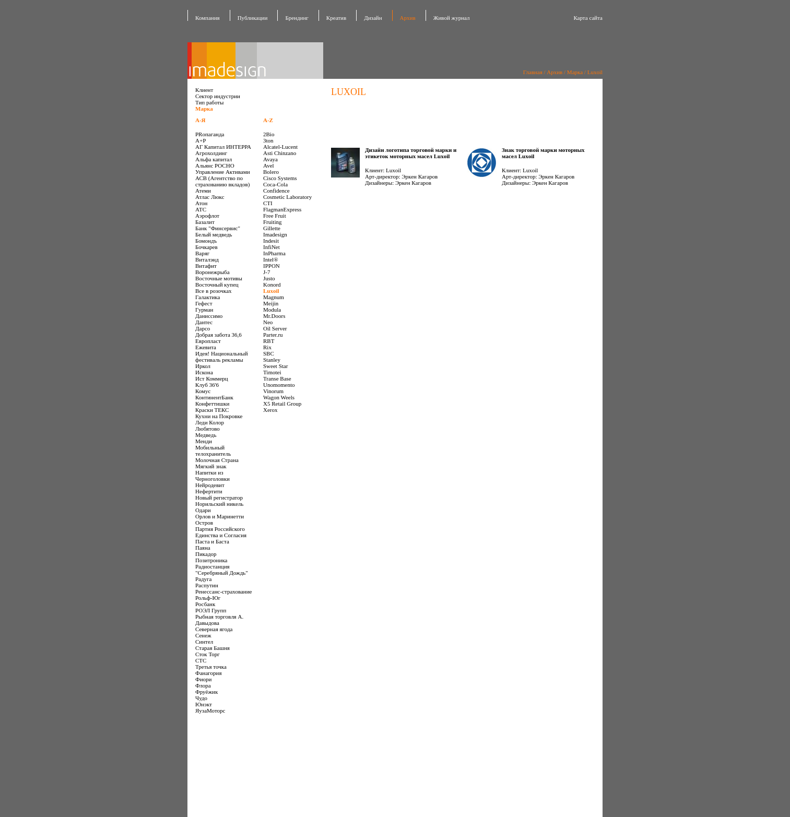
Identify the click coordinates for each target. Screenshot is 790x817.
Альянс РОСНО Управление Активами (222, 168)
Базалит (205, 222)
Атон (201, 203)
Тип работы (209, 102)
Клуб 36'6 (207, 385)
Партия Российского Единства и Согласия (220, 532)
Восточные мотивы (218, 278)
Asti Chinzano (279, 153)
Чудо (201, 698)
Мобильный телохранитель (213, 450)
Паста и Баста (212, 541)
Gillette (271, 228)
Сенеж (203, 635)
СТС (200, 660)
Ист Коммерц (211, 378)
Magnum (273, 297)
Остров (204, 522)
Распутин (206, 585)
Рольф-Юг (207, 598)
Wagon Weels (278, 397)
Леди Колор (209, 422)
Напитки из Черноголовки (212, 475)
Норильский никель (219, 504)
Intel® (270, 259)
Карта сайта (588, 18)
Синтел (204, 641)
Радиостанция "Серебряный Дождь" (221, 569)
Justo (269, 278)
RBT (268, 341)
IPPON (271, 266)
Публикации (253, 18)
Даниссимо (208, 316)
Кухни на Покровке (219, 416)
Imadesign (275, 234)
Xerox (270, 410)
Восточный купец (217, 284)
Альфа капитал (213, 159)
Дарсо (202, 328)
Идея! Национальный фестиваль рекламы (221, 356)
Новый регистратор (219, 497)
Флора (203, 685)
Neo (268, 322)
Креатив (336, 18)
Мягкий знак (211, 466)
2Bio (268, 134)
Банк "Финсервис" (217, 228)
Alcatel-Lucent (280, 147)
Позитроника (211, 560)
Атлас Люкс (210, 197)
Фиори (203, 679)
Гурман (204, 309)
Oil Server (275, 328)
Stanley (271, 360)
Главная (533, 72)
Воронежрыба (212, 272)
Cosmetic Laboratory (287, 197)
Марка (575, 72)
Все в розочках (213, 291)
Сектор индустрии (217, 96)
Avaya (270, 159)
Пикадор (206, 554)
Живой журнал (451, 18)
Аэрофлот (207, 215)
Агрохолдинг (211, 153)
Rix (267, 347)
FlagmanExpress (282, 209)
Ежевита (205, 347)
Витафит (206, 266)
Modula (272, 309)
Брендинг (296, 18)
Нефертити (208, 491)
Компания (207, 18)
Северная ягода (213, 629)
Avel (268, 165)
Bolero (271, 172)
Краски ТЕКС (212, 410)
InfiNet (271, 247)
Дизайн (373, 18)
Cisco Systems (280, 178)
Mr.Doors (274, 316)
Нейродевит (210, 485)
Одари (203, 510)
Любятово (207, 428)
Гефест (204, 303)
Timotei (272, 372)
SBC (268, 353)
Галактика (207, 297)
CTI (268, 203)
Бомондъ (206, 241)
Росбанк (205, 604)
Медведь (205, 435)
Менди (203, 441)
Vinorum (273, 391)
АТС (200, 209)
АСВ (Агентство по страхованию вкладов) (222, 181)
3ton (268, 140)
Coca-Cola (275, 184)
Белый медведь (213, 234)
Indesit (271, 241)
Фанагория (208, 673)
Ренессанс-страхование (223, 591)
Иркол (202, 366)
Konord (272, 284)
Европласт (208, 341)
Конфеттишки (212, 403)
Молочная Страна (217, 460)
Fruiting (272, 222)
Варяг (202, 253)
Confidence (276, 190)
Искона (204, 372)
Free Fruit (274, 215)
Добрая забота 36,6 (218, 334)
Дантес (204, 322)
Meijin (270, 303)
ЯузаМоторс (210, 710)
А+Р (200, 140)
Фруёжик (206, 692)
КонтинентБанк (214, 397)
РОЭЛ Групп (210, 610)
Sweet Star (275, 366)
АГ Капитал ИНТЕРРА (223, 147)
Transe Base (277, 378)
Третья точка (211, 667)
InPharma (274, 253)
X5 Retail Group (282, 403)
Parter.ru (273, 334)
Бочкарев (206, 247)
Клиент (204, 90)
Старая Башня (212, 648)
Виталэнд (207, 259)
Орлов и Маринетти (219, 516)
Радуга (203, 579)
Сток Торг (207, 654)
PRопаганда (209, 134)
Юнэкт (203, 704)
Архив (554, 72)
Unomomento (279, 385)
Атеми (203, 190)
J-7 (266, 272)
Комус (202, 391)
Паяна (202, 547)
